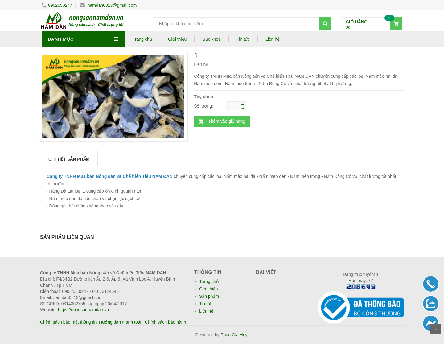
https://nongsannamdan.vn (83, 309)
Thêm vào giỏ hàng (226, 121)
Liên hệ (272, 39)
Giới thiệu (177, 39)
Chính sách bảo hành (165, 322)
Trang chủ (142, 39)
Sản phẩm (209, 296)
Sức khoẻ (211, 39)
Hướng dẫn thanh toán (120, 322)
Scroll (435, 329)
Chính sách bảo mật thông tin (68, 322)
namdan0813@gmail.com (108, 5)
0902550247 (57, 5)
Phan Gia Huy (233, 334)
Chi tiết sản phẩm (68, 159)
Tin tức (243, 39)
